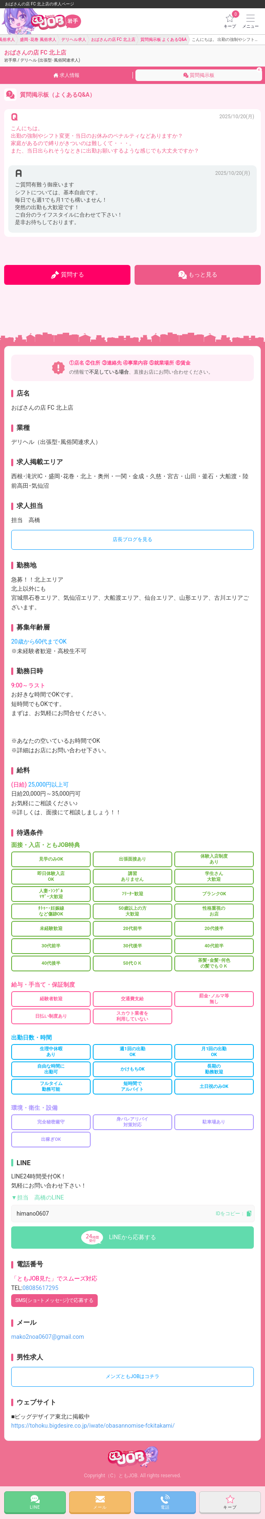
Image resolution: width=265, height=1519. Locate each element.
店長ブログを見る (132, 539)
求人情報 (66, 75)
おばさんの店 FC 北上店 (42, 55)
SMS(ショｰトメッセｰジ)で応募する (54, 1300)
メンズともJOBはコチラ (132, 1376)
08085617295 (40, 1288)
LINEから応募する (132, 1237)
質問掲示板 (222, 72)
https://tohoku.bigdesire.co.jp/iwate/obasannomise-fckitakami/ (93, 1425)
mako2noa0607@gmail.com (47, 1336)
